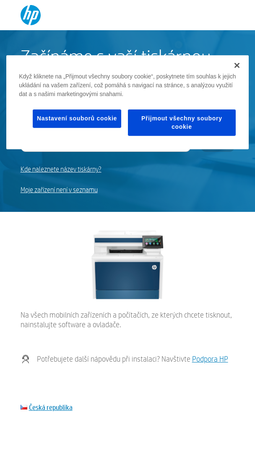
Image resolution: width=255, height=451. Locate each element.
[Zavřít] (237, 65)
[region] (127, 102)
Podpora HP (210, 359)
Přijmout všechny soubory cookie (181, 122)
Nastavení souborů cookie (77, 118)
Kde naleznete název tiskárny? (61, 169)
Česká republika (51, 407)
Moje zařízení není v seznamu (59, 189)
